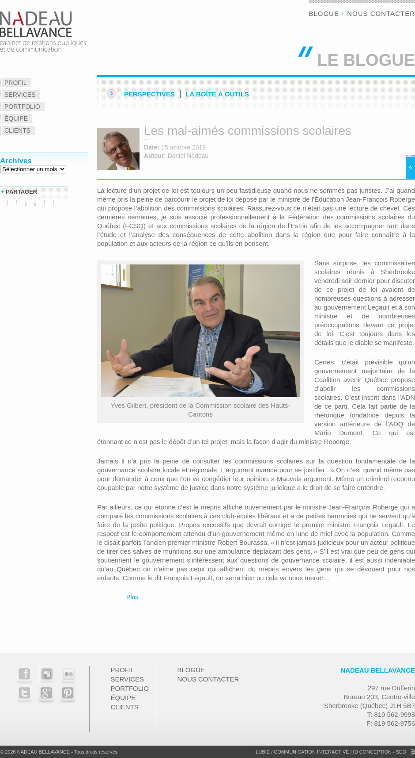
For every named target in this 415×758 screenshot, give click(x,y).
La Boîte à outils (217, 94)
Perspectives (149, 94)
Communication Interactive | (312, 751)
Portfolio (22, 106)
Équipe (16, 118)
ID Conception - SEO (379, 751)
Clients (17, 130)
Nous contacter (381, 13)
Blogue (324, 13)
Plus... (133, 597)
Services (20, 94)
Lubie (263, 751)
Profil (15, 82)
